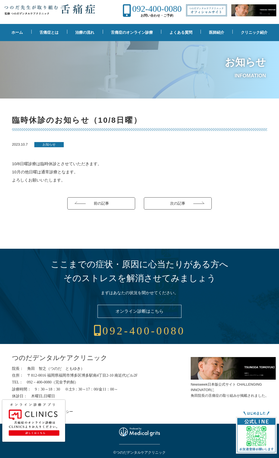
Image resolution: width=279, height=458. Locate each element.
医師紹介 (216, 32)
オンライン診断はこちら (139, 311)
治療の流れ (84, 32)
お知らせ (49, 144)
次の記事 (177, 203)
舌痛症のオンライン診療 (132, 32)
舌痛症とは (49, 32)
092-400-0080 (156, 9)
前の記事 (101, 203)
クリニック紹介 (254, 32)
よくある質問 (180, 32)
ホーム (17, 32)
